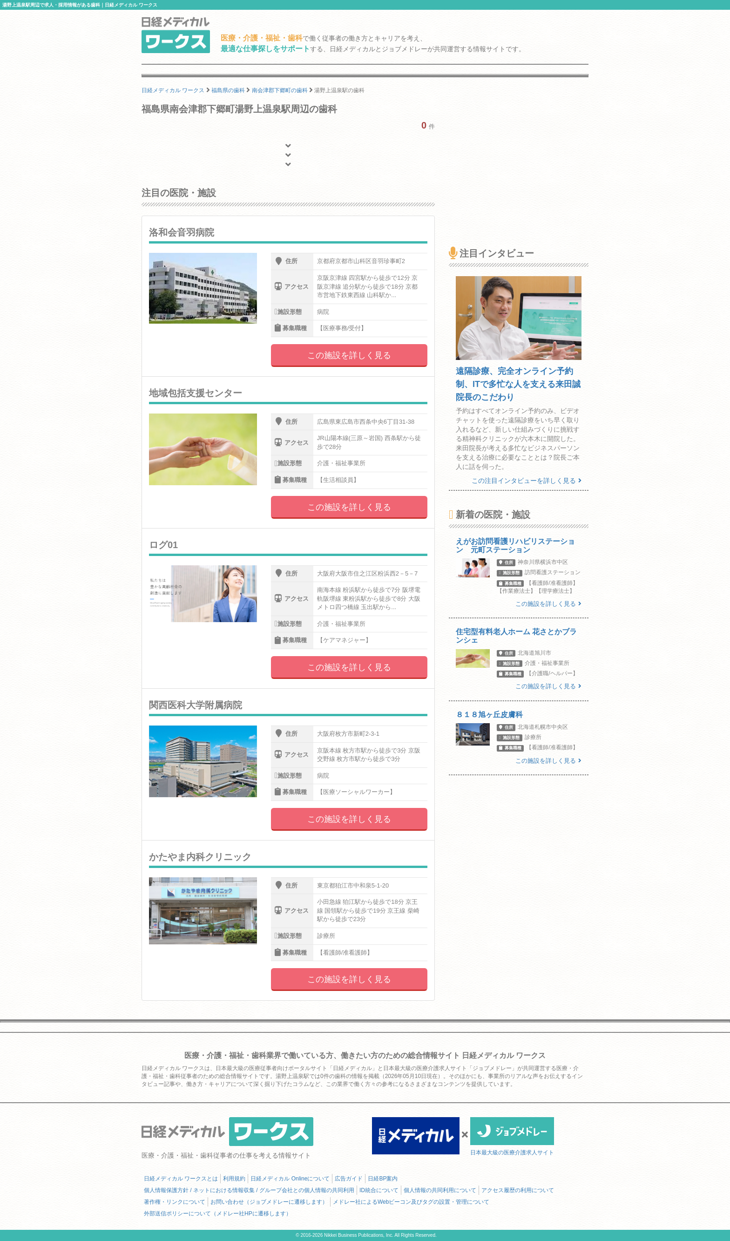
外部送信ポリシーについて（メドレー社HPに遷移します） (217, 1213)
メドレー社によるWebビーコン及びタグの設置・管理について (411, 1202)
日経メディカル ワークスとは (181, 1178)
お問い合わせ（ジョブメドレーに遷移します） (269, 1202)
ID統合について (379, 1190)
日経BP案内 (383, 1178)
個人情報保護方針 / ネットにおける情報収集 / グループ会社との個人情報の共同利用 (249, 1190)
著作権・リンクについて (174, 1202)
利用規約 (234, 1178)
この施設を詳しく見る (349, 355)
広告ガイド (349, 1178)
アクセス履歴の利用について (517, 1190)
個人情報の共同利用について (440, 1190)
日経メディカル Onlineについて (290, 1178)
